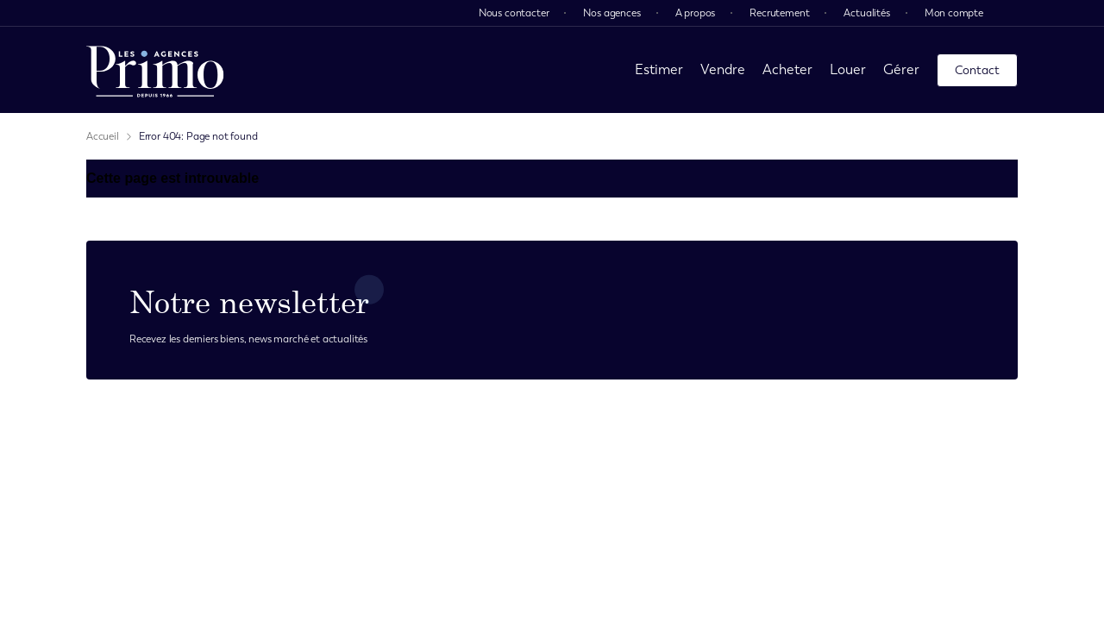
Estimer (659, 69)
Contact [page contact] (977, 70)
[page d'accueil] (155, 69)
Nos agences (611, 13)
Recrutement (779, 13)
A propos (695, 13)
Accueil (102, 136)
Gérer (901, 69)
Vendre (722, 69)
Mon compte (954, 13)
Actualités (866, 13)
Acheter (787, 69)
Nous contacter (514, 13)
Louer (848, 69)
